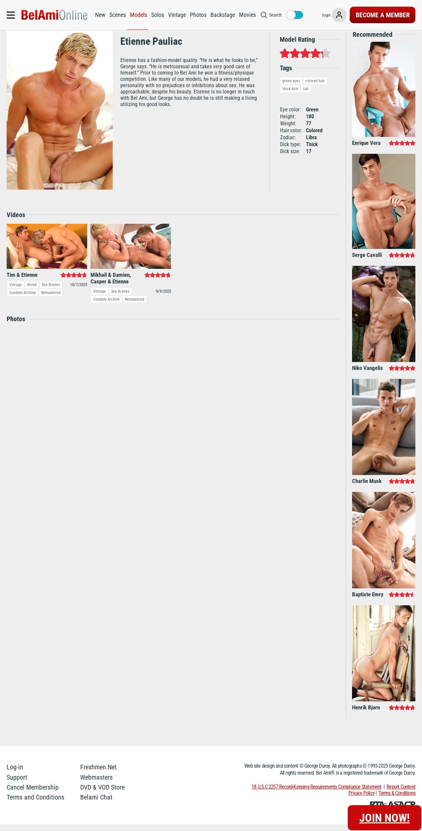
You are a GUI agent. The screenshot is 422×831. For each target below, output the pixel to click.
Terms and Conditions (35, 804)
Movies (246, 14)
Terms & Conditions (397, 800)
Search (274, 15)
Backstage (221, 14)
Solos (156, 14)
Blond (31, 291)
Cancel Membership (33, 794)
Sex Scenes (51, 291)
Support (17, 784)
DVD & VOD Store (102, 794)
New (99, 14)
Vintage (176, 14)
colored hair (315, 87)
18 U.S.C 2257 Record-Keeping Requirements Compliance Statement (316, 793)
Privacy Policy (361, 800)
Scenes (116, 14)
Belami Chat (96, 804)
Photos (197, 14)
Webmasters (96, 784)
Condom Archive (22, 299)
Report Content (401, 793)
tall (306, 95)
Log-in (15, 774)
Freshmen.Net (98, 774)
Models (137, 14)
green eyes (291, 87)
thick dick (290, 95)
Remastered (50, 299)
